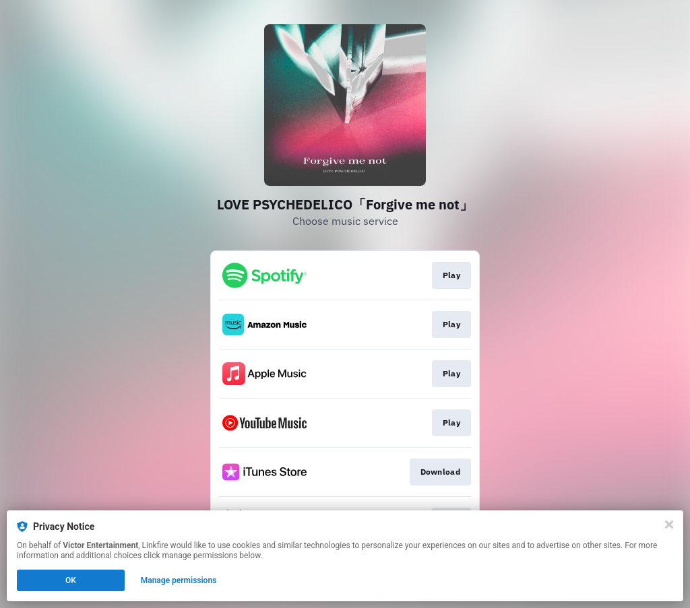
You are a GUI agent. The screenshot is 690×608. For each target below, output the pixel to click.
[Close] (669, 524)
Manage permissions (179, 580)
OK (70, 580)
